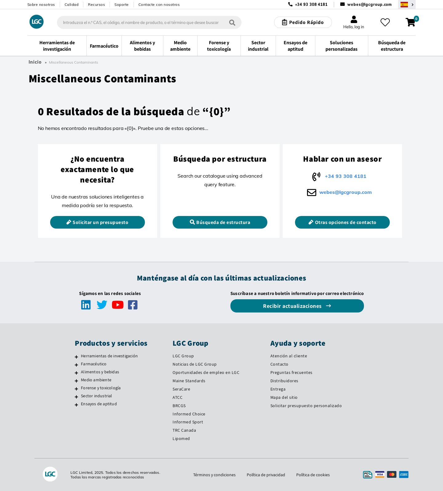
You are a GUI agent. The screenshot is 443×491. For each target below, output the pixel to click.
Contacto (279, 364)
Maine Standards (189, 380)
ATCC (177, 397)
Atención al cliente (288, 356)
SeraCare (181, 389)
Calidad (72, 4)
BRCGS (179, 405)
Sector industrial (96, 396)
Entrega (278, 389)
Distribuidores (284, 380)
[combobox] (149, 22)
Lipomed (181, 438)
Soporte (121, 4)
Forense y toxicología (101, 388)
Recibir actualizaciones (293, 305)
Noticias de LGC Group (195, 364)
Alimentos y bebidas (100, 372)
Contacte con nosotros (159, 4)
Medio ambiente (96, 380)
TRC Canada (184, 430)
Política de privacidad (265, 474)
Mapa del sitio (284, 397)
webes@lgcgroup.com (369, 4)
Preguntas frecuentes (291, 372)
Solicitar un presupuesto (100, 222)
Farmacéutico (93, 364)
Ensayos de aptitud (99, 404)
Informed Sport (188, 422)
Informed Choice (189, 414)
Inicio (35, 62)
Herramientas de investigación (109, 356)
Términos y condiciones (214, 474)
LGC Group (183, 356)
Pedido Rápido (306, 22)
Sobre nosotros (41, 4)
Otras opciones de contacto (346, 222)
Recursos (96, 4)
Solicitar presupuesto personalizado (306, 405)
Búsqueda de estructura (223, 222)
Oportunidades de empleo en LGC (206, 372)
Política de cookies (313, 474)
